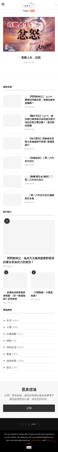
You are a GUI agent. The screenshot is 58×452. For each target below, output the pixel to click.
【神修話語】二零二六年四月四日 (39, 159)
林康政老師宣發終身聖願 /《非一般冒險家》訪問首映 (14, 295)
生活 (8, 320)
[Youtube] (28, 424)
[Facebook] (19, 424)
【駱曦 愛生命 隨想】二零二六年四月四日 (39, 178)
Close (29, 447)
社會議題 (11, 334)
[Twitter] (22, 424)
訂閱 (29, 408)
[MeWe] (33, 425)
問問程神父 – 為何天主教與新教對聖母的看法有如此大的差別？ (28, 260)
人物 (8, 327)
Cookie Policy (36, 440)
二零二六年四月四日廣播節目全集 (39, 197)
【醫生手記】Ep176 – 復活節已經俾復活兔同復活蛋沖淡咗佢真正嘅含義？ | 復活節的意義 (40, 120)
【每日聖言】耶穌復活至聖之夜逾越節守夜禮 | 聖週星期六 (39, 141)
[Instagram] (25, 424)
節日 (8, 367)
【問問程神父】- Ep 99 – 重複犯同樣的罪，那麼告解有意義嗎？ (40, 99)
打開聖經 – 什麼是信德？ (42, 294)
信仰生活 (11, 347)
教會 (8, 354)
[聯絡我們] (38, 424)
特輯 (8, 340)
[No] (54, 441)
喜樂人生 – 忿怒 (29, 57)
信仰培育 (11, 361)
